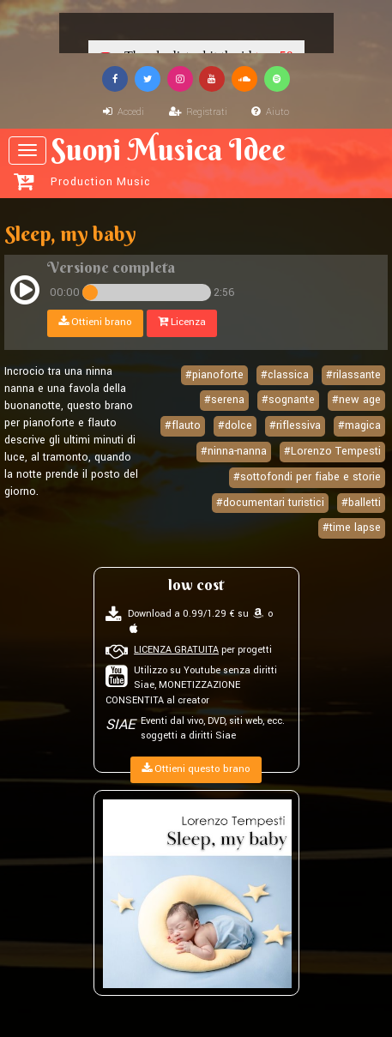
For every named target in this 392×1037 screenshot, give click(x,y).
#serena (224, 400)
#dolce (235, 425)
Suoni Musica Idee (198, 160)
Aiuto (270, 112)
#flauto (183, 425)
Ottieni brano (95, 323)
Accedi (123, 112)
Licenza (182, 323)
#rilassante (353, 375)
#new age (356, 400)
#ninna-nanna (234, 451)
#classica (285, 375)
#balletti (361, 502)
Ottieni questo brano (196, 769)
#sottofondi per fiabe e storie (307, 477)
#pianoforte (214, 375)
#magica (359, 425)
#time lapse (352, 528)
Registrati (198, 112)
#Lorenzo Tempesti (332, 451)
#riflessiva (295, 425)
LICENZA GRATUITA (176, 649)
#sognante (288, 400)
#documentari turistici (270, 502)
